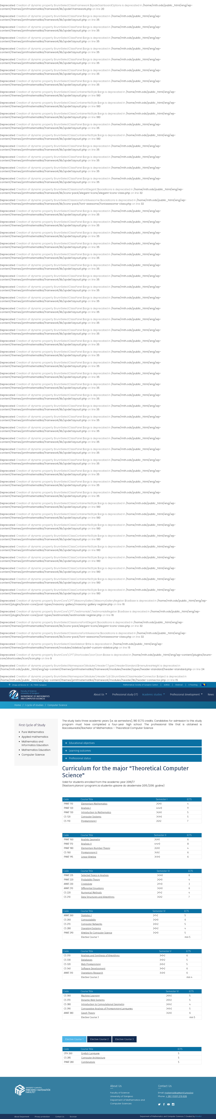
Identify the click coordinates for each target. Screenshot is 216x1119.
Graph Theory (88, 1013)
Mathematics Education (36, 750)
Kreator (198, 1116)
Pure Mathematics (33, 732)
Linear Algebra (88, 856)
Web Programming (90, 964)
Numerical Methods (91, 892)
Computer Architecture (93, 1057)
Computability (88, 919)
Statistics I (86, 915)
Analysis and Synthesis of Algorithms (100, 955)
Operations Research (92, 972)
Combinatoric (88, 1062)
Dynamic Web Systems (93, 1000)
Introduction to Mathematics (96, 812)
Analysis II (86, 843)
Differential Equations (92, 888)
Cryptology (86, 884)
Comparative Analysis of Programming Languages (107, 1008)
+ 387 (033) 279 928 (176, 1096)
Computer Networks (91, 924)
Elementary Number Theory (95, 848)
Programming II (89, 852)
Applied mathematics (35, 737)
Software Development (93, 968)
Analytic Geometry (90, 839)
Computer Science (33, 754)
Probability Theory (90, 879)
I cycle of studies (34, 705)
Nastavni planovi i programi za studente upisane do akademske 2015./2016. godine (113, 785)
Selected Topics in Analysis (95, 875)
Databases (86, 960)
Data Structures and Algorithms (97, 897)
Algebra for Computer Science (96, 932)
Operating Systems (91, 928)
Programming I (89, 821)
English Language (90, 1053)
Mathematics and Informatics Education (35, 743)
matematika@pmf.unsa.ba (179, 1092)
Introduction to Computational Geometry (102, 1004)
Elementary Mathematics (94, 803)
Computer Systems (91, 816)
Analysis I (86, 808)
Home (17, 705)
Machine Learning (90, 995)
